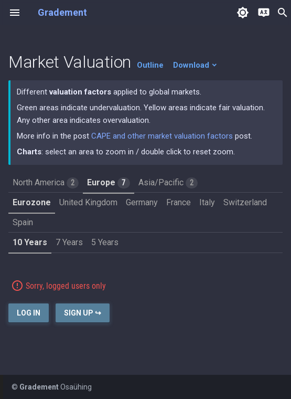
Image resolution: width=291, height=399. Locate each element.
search (282, 12)
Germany (142, 202)
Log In (28, 313)
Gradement (62, 12)
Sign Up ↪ (82, 313)
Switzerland (245, 202)
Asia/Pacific (168, 182)
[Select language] (263, 12)
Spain (23, 222)
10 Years (30, 242)
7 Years (69, 242)
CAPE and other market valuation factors (162, 136)
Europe (108, 182)
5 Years (104, 242)
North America (46, 182)
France (178, 202)
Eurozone (32, 202)
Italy (207, 202)
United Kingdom (88, 202)
